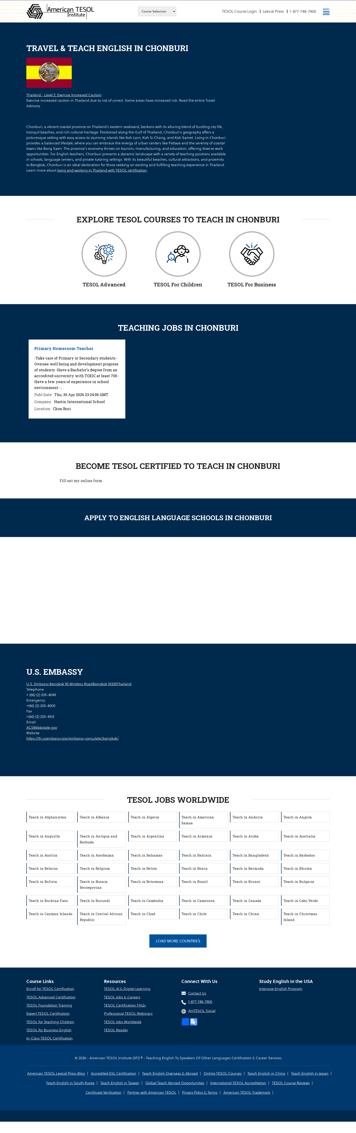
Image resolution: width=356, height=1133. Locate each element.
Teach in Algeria (145, 817)
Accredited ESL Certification (114, 1073)
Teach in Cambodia (147, 900)
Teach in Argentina (148, 836)
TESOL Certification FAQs (125, 1005)
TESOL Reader (116, 1029)
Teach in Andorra (248, 817)
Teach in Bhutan (298, 868)
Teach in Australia (300, 836)
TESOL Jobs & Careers (122, 997)
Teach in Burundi (95, 900)
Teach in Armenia (197, 836)
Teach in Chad (143, 913)
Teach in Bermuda (248, 868)
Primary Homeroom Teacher (64, 348)
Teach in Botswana (147, 881)
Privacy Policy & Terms (200, 1092)
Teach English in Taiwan (120, 1082)
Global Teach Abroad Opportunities (174, 1082)
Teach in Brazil (195, 881)
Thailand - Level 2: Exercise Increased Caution (63, 95)
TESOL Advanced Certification (51, 997)
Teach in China (246, 913)
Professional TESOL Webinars (128, 1013)
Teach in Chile (194, 913)
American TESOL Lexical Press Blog (57, 1073)
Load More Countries (178, 941)
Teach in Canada (247, 900)
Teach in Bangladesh (251, 855)
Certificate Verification (104, 1092)
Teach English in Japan (309, 1073)
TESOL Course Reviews (290, 1082)
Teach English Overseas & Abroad (170, 1073)
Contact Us (197, 993)
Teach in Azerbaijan (97, 855)
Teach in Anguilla (44, 836)
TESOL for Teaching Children (50, 1021)
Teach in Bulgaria (299, 881)
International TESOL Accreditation (238, 1082)
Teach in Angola (298, 817)
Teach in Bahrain (197, 855)
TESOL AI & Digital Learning (127, 989)
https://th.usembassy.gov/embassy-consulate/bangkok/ (72, 738)
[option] (77, 379)
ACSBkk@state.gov (41, 727)
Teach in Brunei (246, 881)
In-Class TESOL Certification (49, 1038)
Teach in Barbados (299, 855)
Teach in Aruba (246, 836)
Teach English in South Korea (71, 1082)
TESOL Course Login (239, 11)
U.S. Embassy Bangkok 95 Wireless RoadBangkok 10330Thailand (78, 683)
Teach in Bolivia (43, 881)
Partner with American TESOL (152, 1092)
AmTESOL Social (201, 1010)
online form (91, 480)
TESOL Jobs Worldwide (122, 1021)
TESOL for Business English (49, 1029)
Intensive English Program (280, 989)
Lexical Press (273, 11)
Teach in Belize (144, 868)
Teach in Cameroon (198, 900)
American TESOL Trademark (246, 1092)
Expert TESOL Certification (48, 1013)
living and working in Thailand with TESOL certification (102, 170)
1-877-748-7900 (303, 11)
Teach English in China (266, 1073)
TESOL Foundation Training (49, 1005)
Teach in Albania (94, 817)
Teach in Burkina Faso (48, 900)
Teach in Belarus (43, 868)
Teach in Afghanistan (48, 817)
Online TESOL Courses (223, 1073)
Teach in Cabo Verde (301, 900)
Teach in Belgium (95, 868)
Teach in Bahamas (147, 855)
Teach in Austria (43, 855)
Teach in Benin (195, 868)
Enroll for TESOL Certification (50, 989)
